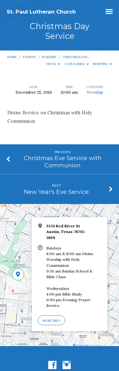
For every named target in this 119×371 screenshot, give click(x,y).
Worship (49, 57)
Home (12, 57)
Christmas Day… (76, 57)
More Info (51, 321)
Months (102, 64)
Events (29, 57)
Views (53, 64)
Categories (76, 64)
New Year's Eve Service (56, 191)
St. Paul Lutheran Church (41, 12)
